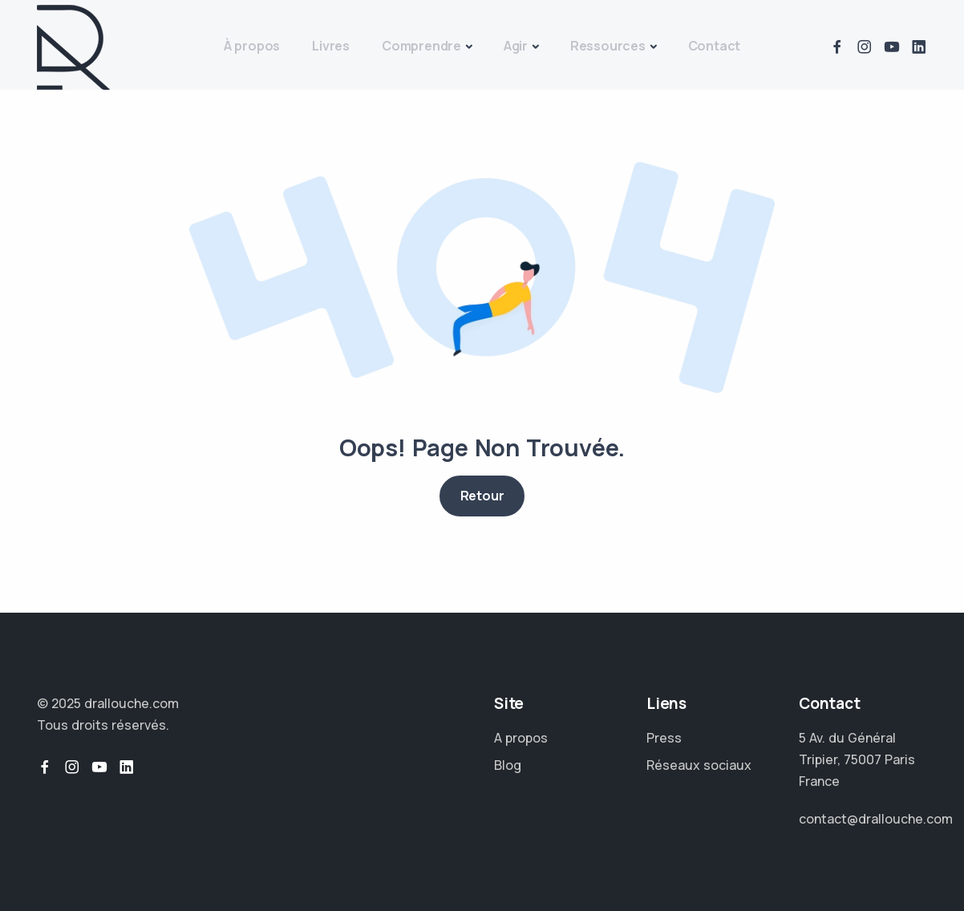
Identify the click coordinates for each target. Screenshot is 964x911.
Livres (331, 46)
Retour (482, 495)
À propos (252, 46)
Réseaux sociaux (698, 765)
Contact (714, 46)
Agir (516, 46)
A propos (521, 738)
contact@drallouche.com (876, 819)
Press (664, 738)
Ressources (608, 46)
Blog (507, 765)
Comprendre (421, 46)
